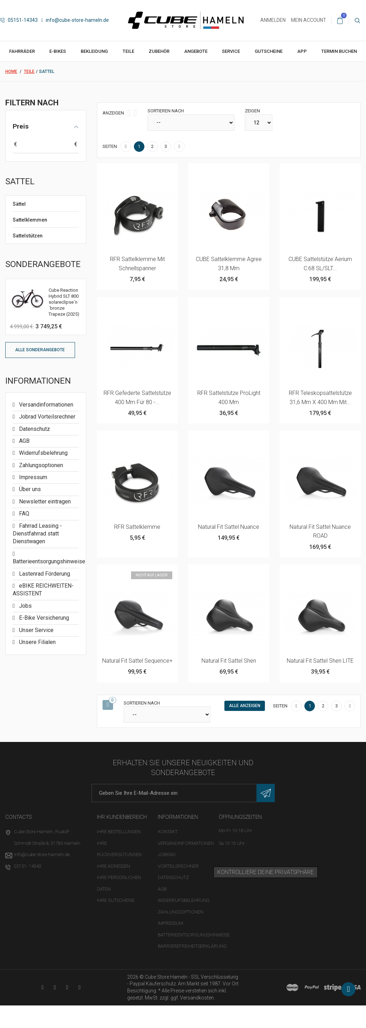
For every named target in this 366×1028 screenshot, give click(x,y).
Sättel (19, 204)
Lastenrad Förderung (44, 573)
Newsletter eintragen (44, 501)
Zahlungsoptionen (40, 465)
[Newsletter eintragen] (265, 793)
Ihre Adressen (113, 866)
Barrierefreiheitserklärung (192, 946)
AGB (24, 441)
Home (11, 71)
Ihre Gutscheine (116, 900)
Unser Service (36, 630)
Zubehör (159, 51)
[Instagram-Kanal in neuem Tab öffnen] (79, 987)
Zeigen (252, 110)
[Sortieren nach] (191, 122)
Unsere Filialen (37, 642)
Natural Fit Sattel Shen (228, 660)
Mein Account (308, 20)
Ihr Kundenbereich (122, 817)
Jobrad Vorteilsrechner (46, 416)
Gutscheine (269, 51)
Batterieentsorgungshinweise (194, 934)
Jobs (25, 605)
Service (231, 51)
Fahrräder (22, 51)
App (302, 51)
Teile (128, 51)
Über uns (29, 489)
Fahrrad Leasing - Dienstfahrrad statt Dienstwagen (37, 533)
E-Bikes (57, 51)
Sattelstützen (28, 236)
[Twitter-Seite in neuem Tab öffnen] (67, 987)
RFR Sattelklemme (137, 527)
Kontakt (168, 831)
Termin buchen (339, 51)
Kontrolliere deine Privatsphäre (265, 872)
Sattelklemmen (30, 220)
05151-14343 (19, 20)
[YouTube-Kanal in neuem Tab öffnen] (42, 987)
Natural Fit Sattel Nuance (228, 527)
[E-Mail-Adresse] (183, 793)
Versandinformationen (45, 404)
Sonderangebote (43, 264)
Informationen (38, 381)
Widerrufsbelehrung (43, 453)
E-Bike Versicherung (43, 617)
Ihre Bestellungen (119, 831)
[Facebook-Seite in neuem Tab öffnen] (55, 987)
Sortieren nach (166, 110)
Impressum (32, 477)
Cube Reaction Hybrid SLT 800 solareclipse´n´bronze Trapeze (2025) (64, 302)
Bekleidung (94, 51)
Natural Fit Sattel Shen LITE (320, 660)
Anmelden (273, 20)
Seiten (110, 146)
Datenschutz (34, 429)
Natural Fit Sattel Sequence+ (137, 660)
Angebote (195, 51)
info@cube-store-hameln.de (75, 20)
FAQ (23, 513)
